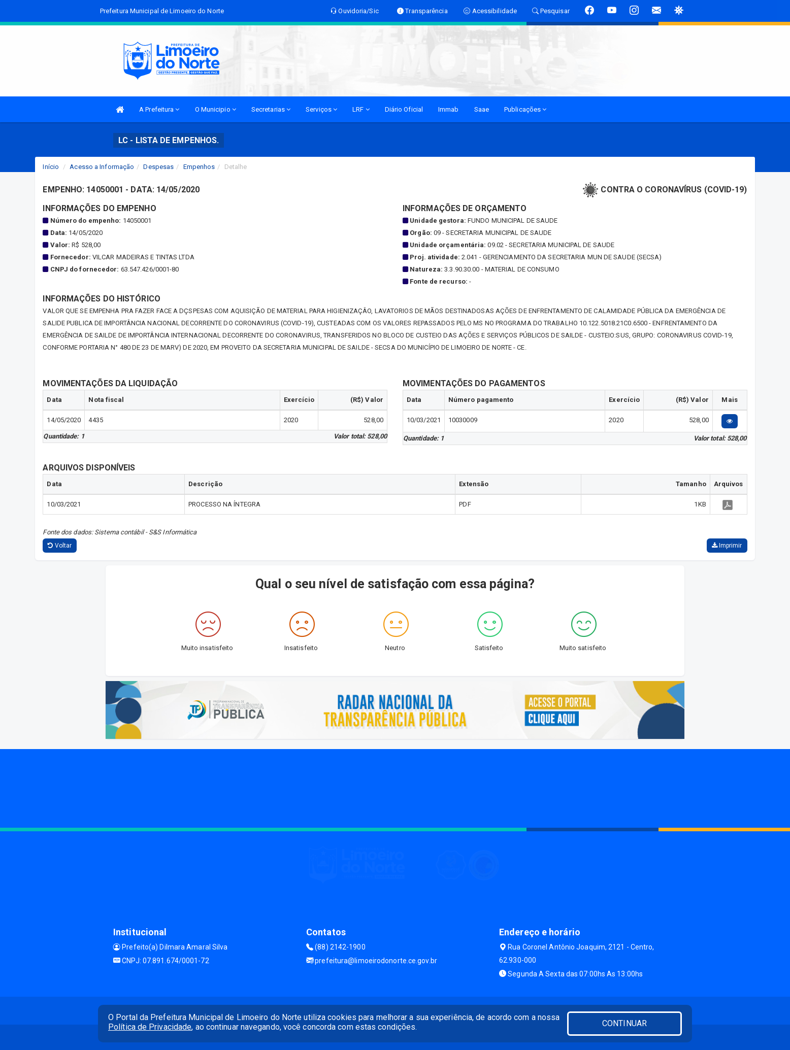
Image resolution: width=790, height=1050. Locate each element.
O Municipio (215, 109)
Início (51, 167)
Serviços (321, 109)
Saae (481, 109)
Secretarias (270, 109)
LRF (361, 109)
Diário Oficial (404, 109)
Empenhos (199, 167)
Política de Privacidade (149, 1027)
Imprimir (727, 545)
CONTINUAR (624, 1023)
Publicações (525, 109)
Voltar (60, 545)
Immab (448, 109)
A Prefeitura (159, 109)
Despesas (158, 167)
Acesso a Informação (102, 167)
